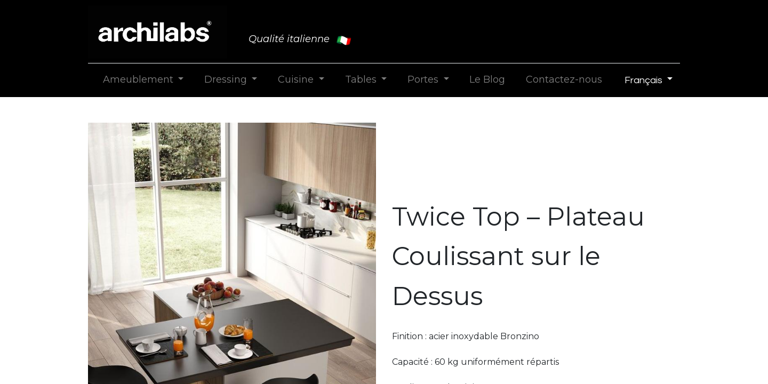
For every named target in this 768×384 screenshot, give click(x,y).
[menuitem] (487, 80)
